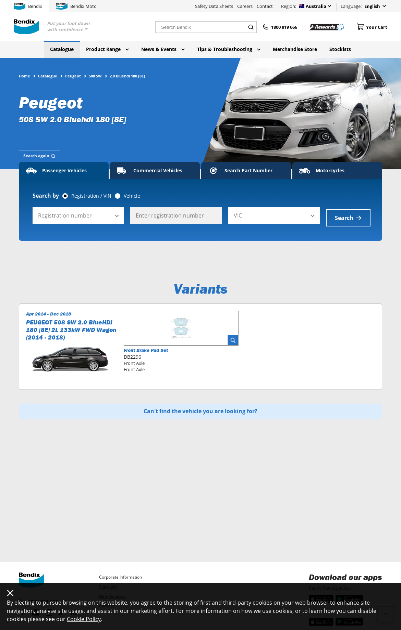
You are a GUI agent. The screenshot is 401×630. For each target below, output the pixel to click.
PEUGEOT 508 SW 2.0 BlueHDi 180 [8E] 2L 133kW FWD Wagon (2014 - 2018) (71, 327)
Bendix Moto (76, 6)
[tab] (39, 156)
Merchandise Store (295, 49)
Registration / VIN (91, 196)
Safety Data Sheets (214, 6)
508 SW (95, 75)
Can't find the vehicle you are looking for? (200, 408)
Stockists (340, 49)
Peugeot (73, 75)
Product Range (107, 49)
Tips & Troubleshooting (228, 49)
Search (348, 215)
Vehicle (132, 196)
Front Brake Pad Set (146, 347)
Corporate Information (120, 577)
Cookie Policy (84, 619)
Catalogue (62, 49)
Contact (265, 6)
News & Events (163, 49)
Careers (245, 6)
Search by (46, 195)
